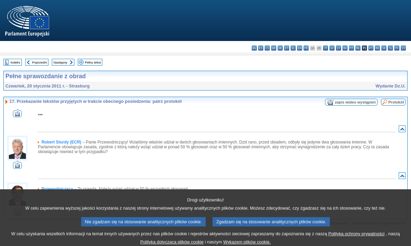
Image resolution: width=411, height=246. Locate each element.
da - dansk (273, 48)
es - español (260, 48)
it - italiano (325, 48)
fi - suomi (396, 48)
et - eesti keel (286, 48)
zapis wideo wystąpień (355, 102)
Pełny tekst (93, 62)
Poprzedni (39, 62)
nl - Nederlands (358, 48)
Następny (61, 62)
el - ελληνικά (293, 48)
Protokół (396, 102)
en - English (299, 48)
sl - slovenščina (390, 48)
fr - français (306, 48)
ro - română (377, 48)
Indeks (15, 62)
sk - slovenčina (383, 48)
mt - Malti (351, 48)
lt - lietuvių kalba (338, 48)
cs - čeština (267, 48)
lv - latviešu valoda (332, 48)
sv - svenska (403, 48)
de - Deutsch (280, 48)
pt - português (370, 48)
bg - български (254, 48)
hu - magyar (345, 48)
